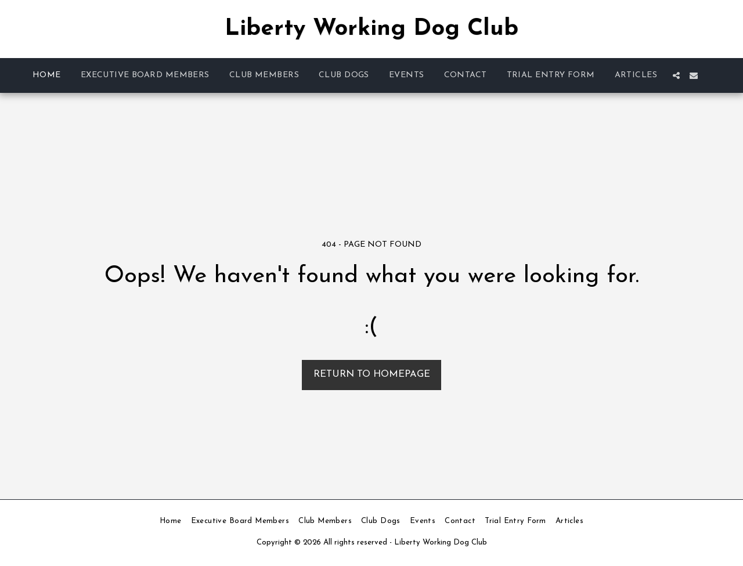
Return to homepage (371, 374)
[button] (676, 75)
